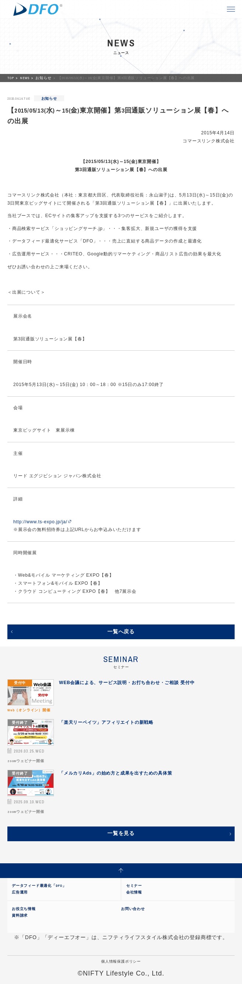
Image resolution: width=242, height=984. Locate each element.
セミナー (134, 885)
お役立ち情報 (24, 909)
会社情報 (134, 892)
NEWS (25, 78)
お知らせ (43, 78)
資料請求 (20, 915)
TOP (11, 78)
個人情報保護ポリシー (121, 961)
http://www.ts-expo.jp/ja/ (40, 521)
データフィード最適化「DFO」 (39, 885)
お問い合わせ (133, 909)
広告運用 (20, 892)
